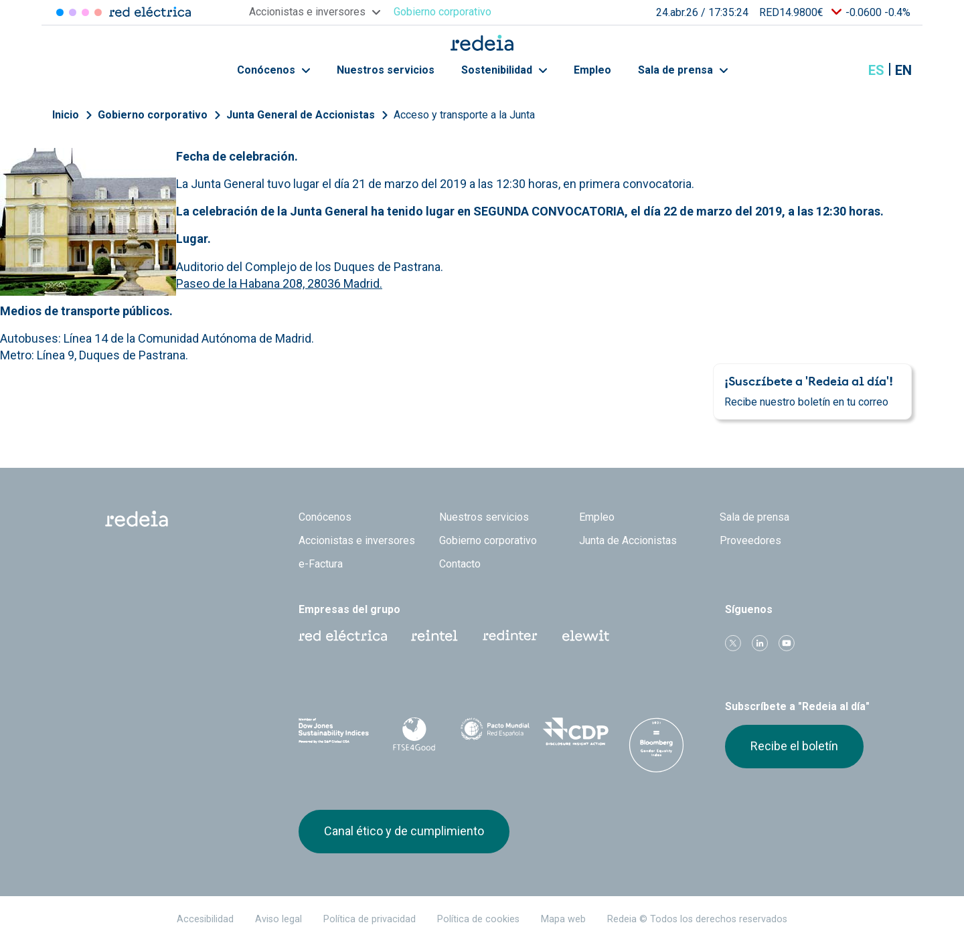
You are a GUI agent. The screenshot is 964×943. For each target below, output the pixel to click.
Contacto (460, 564)
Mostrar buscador (843, 70)
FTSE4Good (415, 734)
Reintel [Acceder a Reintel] (85, 12)
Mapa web (563, 919)
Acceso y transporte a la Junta (464, 114)
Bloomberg (656, 744)
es (876, 70)
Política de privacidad (369, 919)
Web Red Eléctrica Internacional (510, 636)
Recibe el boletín (794, 746)
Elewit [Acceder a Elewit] (98, 12)
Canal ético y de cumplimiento (404, 831)
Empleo (592, 70)
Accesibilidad (205, 919)
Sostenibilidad (504, 70)
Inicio (65, 114)
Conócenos (273, 70)
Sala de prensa (683, 70)
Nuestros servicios (385, 70)
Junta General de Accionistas (300, 114)
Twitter (733, 643)
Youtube (787, 643)
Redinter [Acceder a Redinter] (72, 12)
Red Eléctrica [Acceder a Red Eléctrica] (60, 12)
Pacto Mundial (495, 732)
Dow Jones (334, 731)
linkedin (760, 643)
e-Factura (321, 564)
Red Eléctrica (343, 636)
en (903, 70)
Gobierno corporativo (153, 114)
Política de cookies (478, 919)
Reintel (434, 636)
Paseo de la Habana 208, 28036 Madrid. (279, 283)
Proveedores (750, 540)
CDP (576, 731)
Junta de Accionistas (628, 540)
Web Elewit (585, 636)
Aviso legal (278, 919)
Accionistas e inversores (357, 540)
